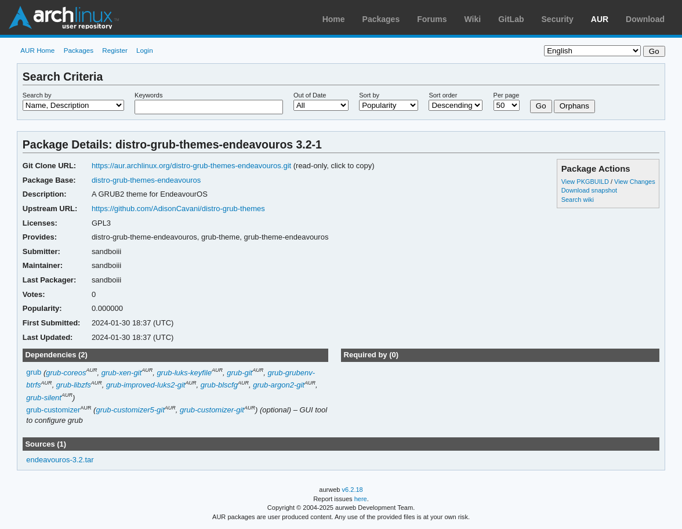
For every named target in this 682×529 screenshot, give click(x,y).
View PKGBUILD (586, 181)
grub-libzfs (73, 385)
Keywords (148, 95)
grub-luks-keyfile (184, 372)
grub (33, 372)
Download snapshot (589, 190)
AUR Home (37, 50)
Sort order (443, 95)
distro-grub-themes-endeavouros (146, 180)
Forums (432, 19)
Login (144, 50)
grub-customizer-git (212, 409)
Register (115, 50)
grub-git (239, 372)
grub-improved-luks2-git (145, 385)
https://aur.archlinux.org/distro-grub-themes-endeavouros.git (191, 165)
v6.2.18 (352, 489)
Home (333, 19)
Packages (381, 19)
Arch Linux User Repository (64, 17)
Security (558, 19)
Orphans (574, 106)
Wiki (473, 19)
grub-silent (43, 397)
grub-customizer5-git (130, 409)
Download (645, 19)
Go (541, 106)
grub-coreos (66, 372)
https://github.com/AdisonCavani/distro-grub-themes (178, 208)
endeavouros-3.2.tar (59, 459)
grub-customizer (53, 409)
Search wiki (577, 199)
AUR (599, 19)
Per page (507, 95)
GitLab (511, 19)
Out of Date (309, 95)
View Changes (634, 181)
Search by (37, 95)
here (360, 498)
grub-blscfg (219, 385)
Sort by (369, 95)
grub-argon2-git (278, 385)
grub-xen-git (121, 372)
